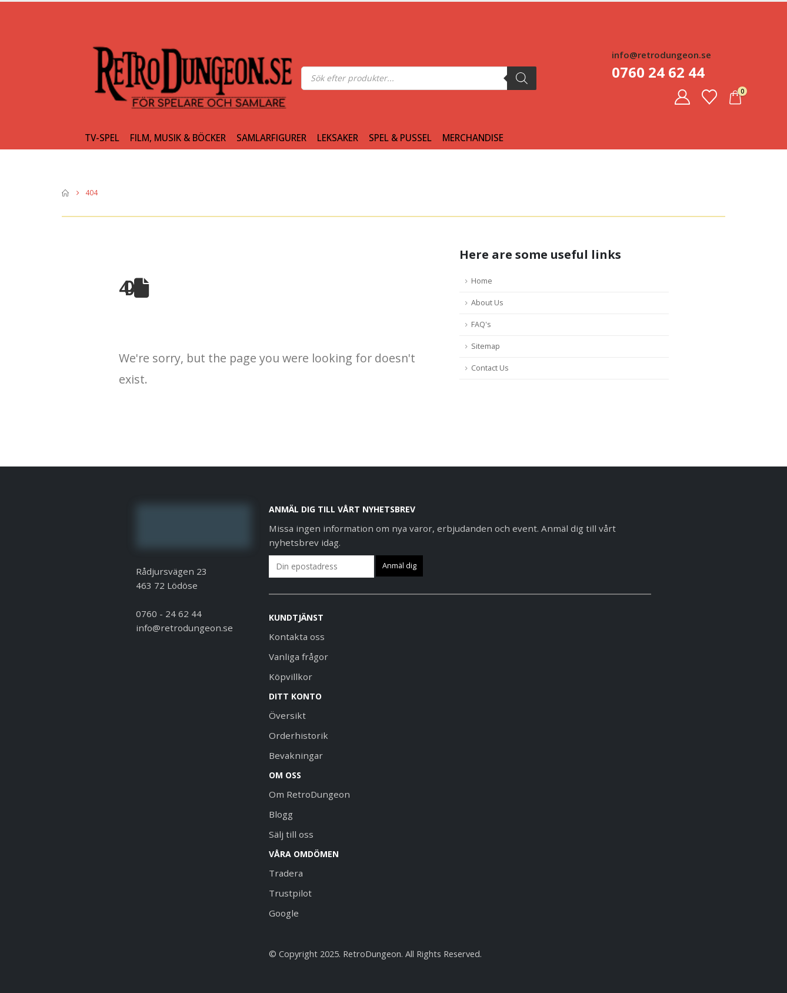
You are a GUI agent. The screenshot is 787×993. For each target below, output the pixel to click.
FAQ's (481, 324)
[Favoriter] (709, 97)
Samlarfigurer (271, 138)
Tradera (286, 873)
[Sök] (521, 78)
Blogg (281, 814)
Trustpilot (290, 893)
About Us (487, 303)
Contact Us (490, 368)
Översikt (287, 715)
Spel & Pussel (400, 138)
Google (284, 913)
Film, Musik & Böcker (178, 138)
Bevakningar (296, 755)
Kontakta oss (297, 636)
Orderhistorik (298, 735)
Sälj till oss (291, 834)
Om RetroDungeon (309, 794)
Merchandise (472, 138)
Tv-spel (102, 138)
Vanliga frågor (298, 656)
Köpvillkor (290, 676)
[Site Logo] (116, 78)
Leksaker (337, 138)
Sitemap (485, 346)
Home (481, 281)
